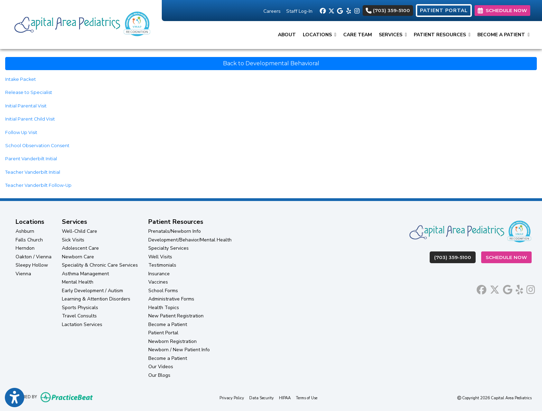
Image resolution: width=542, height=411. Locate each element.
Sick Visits (73, 240)
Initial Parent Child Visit (30, 119)
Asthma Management (85, 273)
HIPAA (285, 398)
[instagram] (356, 10)
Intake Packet (20, 79)
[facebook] (322, 10)
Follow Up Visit (21, 132)
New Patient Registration (176, 316)
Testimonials (162, 265)
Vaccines (158, 282)
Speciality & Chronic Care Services (100, 265)
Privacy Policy (231, 398)
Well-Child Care (79, 231)
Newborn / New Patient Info (179, 349)
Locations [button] (319, 34)
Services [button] (393, 34)
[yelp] (348, 10)
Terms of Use (306, 398)
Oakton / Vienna (34, 257)
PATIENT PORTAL (444, 10)
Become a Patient (167, 324)
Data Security (261, 398)
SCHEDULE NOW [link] (502, 10)
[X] (331, 10)
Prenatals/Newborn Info (174, 231)
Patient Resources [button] (442, 34)
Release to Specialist (28, 92)
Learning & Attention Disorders (96, 299)
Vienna (23, 273)
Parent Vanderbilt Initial (31, 158)
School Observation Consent (37, 145)
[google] (339, 10)
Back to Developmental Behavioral (271, 63)
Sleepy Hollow (32, 265)
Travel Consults (79, 316)
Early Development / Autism (92, 290)
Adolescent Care (80, 248)
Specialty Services (168, 248)
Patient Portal (163, 332)
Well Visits (160, 257)
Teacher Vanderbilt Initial (32, 172)
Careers (272, 11)
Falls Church (29, 240)
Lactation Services (82, 324)
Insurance (159, 273)
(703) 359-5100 (388, 10)
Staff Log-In (299, 11)
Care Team (357, 34)
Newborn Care (78, 257)
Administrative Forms (171, 299)
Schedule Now (509, 257)
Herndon (25, 248)
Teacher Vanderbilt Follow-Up (38, 185)
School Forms (163, 290)
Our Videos (160, 366)
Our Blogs (159, 375)
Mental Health (77, 282)
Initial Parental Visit (26, 105)
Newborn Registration (172, 341)
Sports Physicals (80, 307)
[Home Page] (81, 24)
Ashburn (25, 231)
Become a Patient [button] (503, 34)
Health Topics (163, 307)
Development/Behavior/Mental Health (190, 240)
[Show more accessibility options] (14, 398)
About (287, 34)
